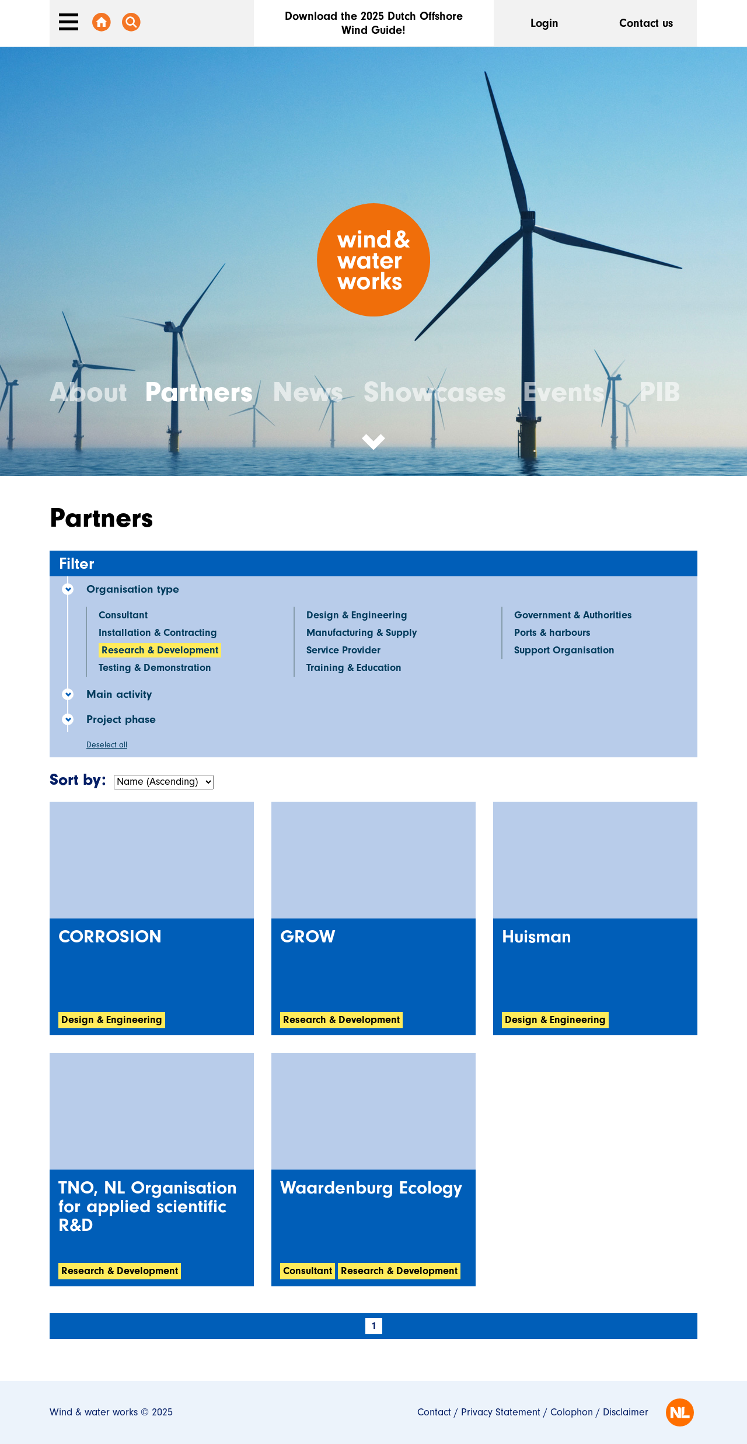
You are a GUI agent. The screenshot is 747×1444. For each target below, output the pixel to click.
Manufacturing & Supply (361, 633)
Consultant (123, 615)
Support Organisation (564, 650)
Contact (434, 1412)
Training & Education (354, 668)
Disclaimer (625, 1412)
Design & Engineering (356, 615)
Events (564, 392)
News (308, 392)
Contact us (646, 23)
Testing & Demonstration (155, 668)
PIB (659, 392)
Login (544, 23)
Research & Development (160, 650)
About (88, 392)
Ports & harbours (552, 633)
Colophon (571, 1412)
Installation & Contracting (158, 633)
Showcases (435, 392)
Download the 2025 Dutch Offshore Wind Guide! (374, 23)
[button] (373, 450)
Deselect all (106, 745)
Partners (199, 392)
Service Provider (343, 650)
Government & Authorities (573, 615)
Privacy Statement (500, 1412)
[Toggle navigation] (68, 21)
